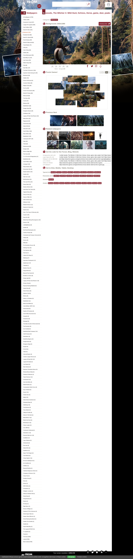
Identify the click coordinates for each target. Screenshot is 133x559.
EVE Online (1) (26, 486)
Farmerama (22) (27, 123)
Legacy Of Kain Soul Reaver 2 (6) (31, 280)
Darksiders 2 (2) (27, 432)
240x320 (61, 183)
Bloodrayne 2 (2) (27, 422)
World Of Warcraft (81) (28, 42)
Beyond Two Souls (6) (28, 273)
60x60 (99, 183)
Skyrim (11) (26, 209)
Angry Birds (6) (26, 270)
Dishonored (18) (27, 146)
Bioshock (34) (26, 75)
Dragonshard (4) (27, 341)
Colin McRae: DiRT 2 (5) (29, 306)
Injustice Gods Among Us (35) (30, 72)
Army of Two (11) (27, 194)
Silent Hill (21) (26, 126)
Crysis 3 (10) (26, 214)
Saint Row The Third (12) (29, 189)
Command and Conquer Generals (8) (32, 235)
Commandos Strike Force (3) (30, 387)
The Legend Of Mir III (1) (29, 529)
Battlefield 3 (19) (27, 136)
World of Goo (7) (27, 268)
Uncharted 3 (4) (27, 379)
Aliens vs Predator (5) (28, 298)
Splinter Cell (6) (27, 293)
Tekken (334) (26, 19)
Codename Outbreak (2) (29, 430)
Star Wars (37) (26, 67)
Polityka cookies (82, 557)
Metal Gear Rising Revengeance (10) (32, 219)
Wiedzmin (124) (27, 32)
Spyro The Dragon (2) (28, 453)
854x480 (51, 179)
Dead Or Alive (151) (27, 29)
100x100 (94, 183)
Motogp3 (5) (26, 321)
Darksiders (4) (26, 336)
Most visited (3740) (27, 541)
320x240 (56, 183)
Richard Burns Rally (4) (28, 371)
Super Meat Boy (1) (27, 526)
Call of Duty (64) (27, 50)
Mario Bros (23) (27, 118)
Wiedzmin (54, 20)
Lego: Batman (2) (27, 440)
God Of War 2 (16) (27, 161)
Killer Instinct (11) (27, 199)
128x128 (84, 183)
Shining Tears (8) (27, 247)
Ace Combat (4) (27, 328)
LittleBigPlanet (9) (27, 224)
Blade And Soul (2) (27, 420)
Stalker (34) (26, 77)
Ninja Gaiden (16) (27, 166)
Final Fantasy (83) (27, 39)
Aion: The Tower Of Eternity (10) (30, 212)
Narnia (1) (25, 501)
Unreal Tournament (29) (28, 90)
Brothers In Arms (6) (28, 275)
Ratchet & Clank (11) (28, 207)
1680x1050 (83, 176)
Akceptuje (71, 557)
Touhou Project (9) (27, 232)
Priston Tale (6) (26, 283)
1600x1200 (97, 172)
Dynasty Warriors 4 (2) (28, 435)
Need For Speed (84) (28, 37)
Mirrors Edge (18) (27, 151)
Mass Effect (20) (27, 133)
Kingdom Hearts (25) (28, 110)
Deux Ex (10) (26, 217)
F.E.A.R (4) (25, 349)
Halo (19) (25, 141)
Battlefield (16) (26, 159)
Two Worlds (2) (26, 455)
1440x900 (69, 176)
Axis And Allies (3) (27, 382)
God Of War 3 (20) (27, 131)
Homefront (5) (26, 318)
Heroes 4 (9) (26, 222)
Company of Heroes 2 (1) (29, 473)
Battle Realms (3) (27, 384)
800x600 (64, 172)
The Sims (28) (26, 98)
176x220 (67, 183)
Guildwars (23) (26, 113)
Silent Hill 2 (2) (26, 447)
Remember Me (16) (27, 169)
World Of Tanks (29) (28, 93)
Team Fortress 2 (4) (27, 377)
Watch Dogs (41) (27, 62)
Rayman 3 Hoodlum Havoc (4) (30, 369)
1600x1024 (76, 176)
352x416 (50, 183)
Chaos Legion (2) (27, 425)
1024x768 (70, 172)
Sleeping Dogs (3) (27, 402)
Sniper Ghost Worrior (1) (29, 516)
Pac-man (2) (26, 445)
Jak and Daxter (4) (27, 354)
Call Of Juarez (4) (27, 333)
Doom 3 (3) (25, 392)
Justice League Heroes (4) (29, 356)
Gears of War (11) (27, 197)
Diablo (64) (25, 52)
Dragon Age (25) (27, 108)
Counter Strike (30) (27, 83)
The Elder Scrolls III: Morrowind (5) (31, 323)
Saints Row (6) (26, 288)
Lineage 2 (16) (26, 164)
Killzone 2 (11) (26, 202)
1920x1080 (90, 176)
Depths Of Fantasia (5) (28, 311)
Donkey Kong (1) (27, 478)
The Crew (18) (26, 154)
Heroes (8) (25, 240)
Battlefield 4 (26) (27, 105)
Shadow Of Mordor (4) (28, 374)
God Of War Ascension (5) (29, 313)
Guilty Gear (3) (26, 394)
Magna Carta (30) (27, 85)
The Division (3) (27, 407)
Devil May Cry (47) (27, 57)
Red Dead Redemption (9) (29, 230)
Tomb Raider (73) (27, 45)
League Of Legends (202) (29, 24)
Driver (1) (25, 483)
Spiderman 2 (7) (27, 262)
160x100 (73, 183)
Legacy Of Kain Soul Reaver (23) (31, 115)
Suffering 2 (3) (26, 404)
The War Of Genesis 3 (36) (29, 70)
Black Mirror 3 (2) (27, 417)
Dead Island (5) (26, 308)
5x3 (106, 72)
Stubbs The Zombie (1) (28, 521)
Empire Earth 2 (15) (27, 171)
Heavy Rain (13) (27, 184)
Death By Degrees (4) (28, 339)
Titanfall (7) (26, 265)
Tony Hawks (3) (27, 409)
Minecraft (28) (26, 95)
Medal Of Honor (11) (28, 204)
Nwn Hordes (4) (27, 366)
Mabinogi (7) (26, 257)
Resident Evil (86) (27, 34)
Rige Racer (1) (26, 506)
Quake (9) (25, 227)
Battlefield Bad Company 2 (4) (30, 331)
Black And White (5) (28, 303)
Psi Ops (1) (25, 503)
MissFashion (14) (27, 179)
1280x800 (63, 176)
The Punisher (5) (27, 326)
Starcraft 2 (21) (26, 128)
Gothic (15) (25, 174)
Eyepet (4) (25, 346)
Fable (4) (25, 351)
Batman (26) (26, 103)
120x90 (89, 183)
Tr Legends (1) (26, 531)
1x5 (101, 72)
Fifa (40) (25, 65)
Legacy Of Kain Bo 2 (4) (28, 359)
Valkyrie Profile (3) (27, 412)
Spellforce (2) (26, 450)
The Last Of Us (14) (27, 181)
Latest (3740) (26, 539)
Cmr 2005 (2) (26, 427)
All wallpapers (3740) (28, 17)
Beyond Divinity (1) (27, 468)
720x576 (59, 172)
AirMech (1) (26, 465)
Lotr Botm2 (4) (26, 364)
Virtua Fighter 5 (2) (27, 458)
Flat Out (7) (26, 252)
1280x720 (56, 176)
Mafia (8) (25, 242)
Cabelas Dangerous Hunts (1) (30, 470)
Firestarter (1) (26, 488)
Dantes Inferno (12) (27, 186)
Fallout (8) (25, 237)
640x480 (53, 172)
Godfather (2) (26, 437)
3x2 (104, 72)
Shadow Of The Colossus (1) (30, 511)
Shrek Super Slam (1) (28, 513)
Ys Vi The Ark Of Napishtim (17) (30, 156)
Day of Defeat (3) (27, 389)
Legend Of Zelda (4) (28, 361)
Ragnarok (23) (26, 121)
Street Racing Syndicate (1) (29, 518)
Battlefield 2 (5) (26, 300)
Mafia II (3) (25, 397)
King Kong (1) (26, 496)
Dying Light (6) (26, 278)
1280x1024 (83, 172)
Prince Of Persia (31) (28, 80)
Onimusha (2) (26, 442)
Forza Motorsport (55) (28, 55)
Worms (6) (25, 295)
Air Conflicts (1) (27, 463)
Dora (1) (25, 480)
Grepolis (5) (26, 316)
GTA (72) (25, 47)
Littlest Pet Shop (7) (28, 255)
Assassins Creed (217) (28, 22)
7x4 (109, 72)
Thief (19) (25, 143)
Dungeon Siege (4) (27, 344)
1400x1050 (90, 172)
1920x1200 (97, 176)
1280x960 (77, 172)
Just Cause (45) (27, 60)
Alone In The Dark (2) (28, 415)
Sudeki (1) (25, 524)
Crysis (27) (25, 100)
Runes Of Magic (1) (27, 508)
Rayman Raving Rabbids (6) (29, 285)
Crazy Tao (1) (26, 475)
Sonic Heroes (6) (27, 290)
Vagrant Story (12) (27, 192)
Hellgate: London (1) (28, 491)
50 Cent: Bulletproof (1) (28, 460)
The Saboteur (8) (27, 250)
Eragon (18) (26, 148)
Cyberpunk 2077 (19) (28, 138)
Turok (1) (25, 534)
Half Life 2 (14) (26, 176)
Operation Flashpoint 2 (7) (29, 260)
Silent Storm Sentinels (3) (29, 399)
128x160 (78, 183)
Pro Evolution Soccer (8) (29, 245)
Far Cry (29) (26, 88)
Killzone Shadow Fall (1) (29, 493)
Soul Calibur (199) (27, 27)
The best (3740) (27, 536)
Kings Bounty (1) (27, 498)
